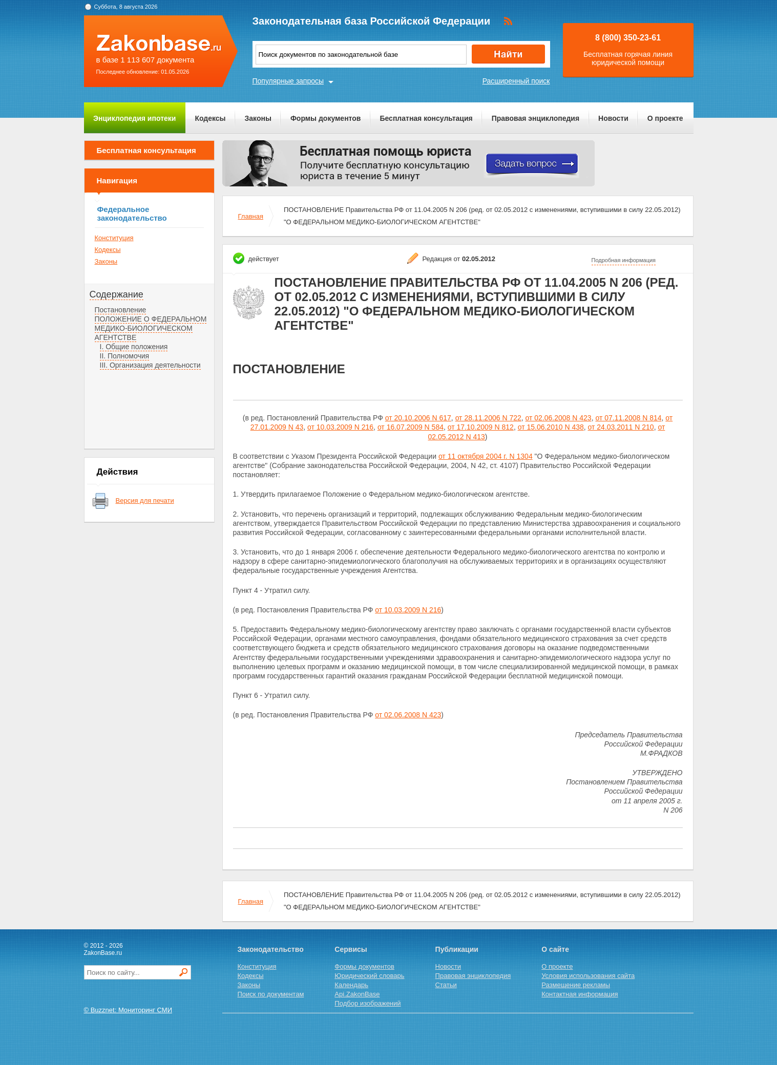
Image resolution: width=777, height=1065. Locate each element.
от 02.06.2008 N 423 (559, 418)
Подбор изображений (367, 1003)
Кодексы (210, 118)
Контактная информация (579, 994)
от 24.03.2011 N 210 (621, 427)
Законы (258, 118)
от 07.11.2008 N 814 (628, 418)
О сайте (555, 949)
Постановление (120, 310)
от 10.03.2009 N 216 (340, 427)
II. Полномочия (125, 356)
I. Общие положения (134, 347)
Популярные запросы (288, 81)
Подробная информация (624, 260)
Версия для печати (145, 500)
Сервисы (350, 949)
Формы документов (325, 118)
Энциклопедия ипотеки (134, 118)
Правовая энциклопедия (535, 118)
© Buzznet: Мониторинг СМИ (128, 1010)
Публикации (456, 949)
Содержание (116, 294)
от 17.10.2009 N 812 (481, 427)
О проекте (665, 118)
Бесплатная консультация (426, 118)
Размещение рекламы (575, 985)
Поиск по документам (271, 994)
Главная (250, 216)
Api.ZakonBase (357, 994)
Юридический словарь (369, 975)
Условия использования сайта (588, 975)
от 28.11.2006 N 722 (488, 418)
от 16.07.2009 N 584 (410, 427)
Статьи (446, 985)
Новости (613, 118)
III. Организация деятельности (150, 365)
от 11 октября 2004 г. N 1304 (485, 456)
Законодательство (271, 949)
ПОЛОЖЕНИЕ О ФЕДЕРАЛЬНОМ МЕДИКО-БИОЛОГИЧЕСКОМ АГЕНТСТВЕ (151, 328)
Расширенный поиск (516, 81)
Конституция (114, 238)
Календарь (351, 985)
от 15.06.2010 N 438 (551, 427)
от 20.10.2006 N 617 (418, 418)
